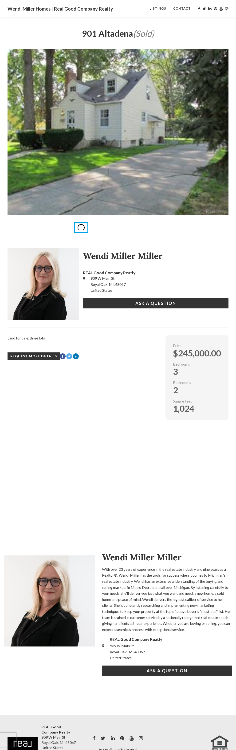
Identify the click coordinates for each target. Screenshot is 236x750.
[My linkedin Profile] (210, 9)
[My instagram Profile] (226, 9)
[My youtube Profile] (221, 9)
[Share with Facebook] (63, 356)
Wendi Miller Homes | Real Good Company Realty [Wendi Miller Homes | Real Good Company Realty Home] (60, 8)
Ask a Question (155, 303)
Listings (157, 8)
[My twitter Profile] (204, 9)
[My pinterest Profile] (215, 9)
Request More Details (33, 356)
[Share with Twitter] (69, 356)
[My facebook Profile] (199, 9)
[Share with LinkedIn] (76, 356)
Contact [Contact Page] (182, 8)
